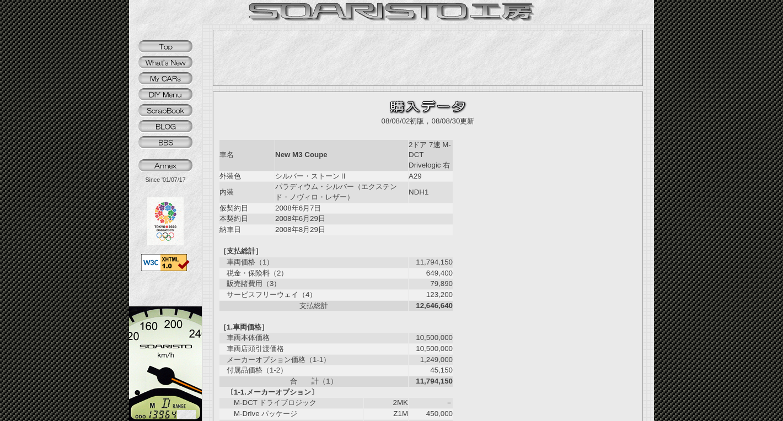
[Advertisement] (428, 58)
